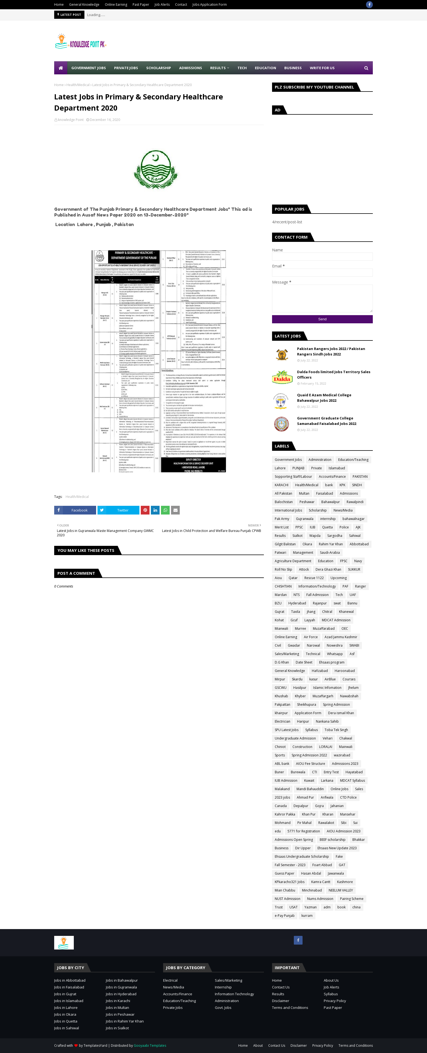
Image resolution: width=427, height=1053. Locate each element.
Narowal (313, 645)
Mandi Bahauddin (310, 789)
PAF (345, 586)
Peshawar (307, 502)
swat (337, 603)
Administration (320, 459)
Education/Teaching (353, 459)
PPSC (299, 527)
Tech (339, 594)
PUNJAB (298, 468)
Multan (304, 493)
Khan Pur (309, 814)
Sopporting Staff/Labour (293, 476)
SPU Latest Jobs (286, 730)
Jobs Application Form (210, 4)
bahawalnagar (354, 518)
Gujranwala (304, 518)
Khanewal (346, 611)
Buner (279, 772)
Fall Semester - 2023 (290, 865)
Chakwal (345, 738)
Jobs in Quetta (65, 1021)
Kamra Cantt (320, 881)
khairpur (281, 713)
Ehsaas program (331, 662)
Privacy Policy (335, 1000)
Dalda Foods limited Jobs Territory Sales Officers (333, 374)
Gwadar (294, 645)
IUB (312, 527)
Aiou (278, 578)
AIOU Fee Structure (310, 763)
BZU (278, 603)
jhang (311, 611)
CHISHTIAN (283, 586)
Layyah (309, 620)
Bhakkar (358, 839)
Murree (300, 628)
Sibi (343, 822)
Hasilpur (299, 687)
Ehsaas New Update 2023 (337, 848)
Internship (223, 987)
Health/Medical (78, 85)
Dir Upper (303, 848)
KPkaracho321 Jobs (289, 881)
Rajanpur (320, 603)
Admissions (349, 493)
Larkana (327, 780)
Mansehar (347, 814)
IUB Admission (286, 780)
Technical (313, 654)
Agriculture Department (293, 561)
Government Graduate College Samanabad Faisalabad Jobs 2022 (326, 421)
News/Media (343, 510)
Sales (359, 789)
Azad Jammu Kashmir (341, 637)
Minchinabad (312, 890)
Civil (278, 645)
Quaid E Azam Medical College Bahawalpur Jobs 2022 (324, 397)
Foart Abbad (322, 865)
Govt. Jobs (223, 1007)
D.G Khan (282, 662)
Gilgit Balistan (285, 544)
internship (328, 518)
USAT (293, 907)
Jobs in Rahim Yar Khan (125, 1021)
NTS (297, 594)
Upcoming (339, 578)
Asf (352, 654)
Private (316, 468)
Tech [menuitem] (242, 67)
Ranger (360, 586)
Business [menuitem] (293, 67)
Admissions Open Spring (294, 839)
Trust (279, 907)
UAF (353, 594)
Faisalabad (324, 493)
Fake (339, 856)
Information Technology (234, 993)
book (341, 907)
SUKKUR (354, 569)
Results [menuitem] (218, 67)
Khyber (300, 696)
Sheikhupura (306, 704)
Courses (349, 679)
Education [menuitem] (265, 67)
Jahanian (337, 806)
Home (59, 4)
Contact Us (281, 987)
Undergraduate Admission (295, 738)
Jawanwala (336, 873)
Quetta (327, 527)
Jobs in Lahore (66, 1007)
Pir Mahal (304, 822)
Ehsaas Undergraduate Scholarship (302, 856)
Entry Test (331, 772)
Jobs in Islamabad (68, 1000)
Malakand (282, 789)
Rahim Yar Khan (331, 544)
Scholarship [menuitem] (158, 67)
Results (280, 535)
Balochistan (284, 502)
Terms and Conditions (290, 1007)
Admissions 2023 (345, 763)
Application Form (308, 713)
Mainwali (345, 746)
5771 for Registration (304, 831)
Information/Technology (317, 586)
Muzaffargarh (323, 696)
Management (303, 552)
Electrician (282, 721)
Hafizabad (320, 670)
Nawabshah (349, 696)
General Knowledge (84, 4)
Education (325, 561)
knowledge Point (71, 119)
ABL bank (282, 763)
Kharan (327, 814)
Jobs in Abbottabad (70, 980)
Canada (281, 806)
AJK (358, 527)
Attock (304, 569)
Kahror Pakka (285, 814)
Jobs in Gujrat (65, 993)
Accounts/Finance (332, 476)
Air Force (311, 637)
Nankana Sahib (327, 721)
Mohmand (283, 822)
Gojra (319, 806)
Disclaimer (280, 1000)
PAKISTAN (360, 476)
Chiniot (280, 746)
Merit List (282, 527)
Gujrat (279, 611)
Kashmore (345, 881)
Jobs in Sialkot (117, 1027)
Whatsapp (335, 654)
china (356, 907)
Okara (307, 544)
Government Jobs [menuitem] (88, 67)
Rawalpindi (355, 502)
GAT (342, 865)
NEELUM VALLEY (341, 890)
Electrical (170, 980)
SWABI (354, 645)
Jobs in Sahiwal (66, 1027)
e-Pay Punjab (285, 915)
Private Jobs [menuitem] (126, 67)
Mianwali (281, 628)
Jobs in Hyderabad (121, 993)
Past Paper (141, 4)
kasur (313, 679)
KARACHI (281, 485)
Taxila (295, 611)
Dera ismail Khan (341, 713)
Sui (355, 822)
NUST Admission (287, 898)
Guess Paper (284, 873)
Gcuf (294, 620)
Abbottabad (359, 544)
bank (329, 485)
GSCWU (280, 687)
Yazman (310, 907)
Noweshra (335, 645)
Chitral (327, 611)
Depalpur (301, 806)
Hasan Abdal (311, 873)
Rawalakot (326, 822)
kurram (307, 915)
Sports (280, 755)
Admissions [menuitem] (190, 67)
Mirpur (280, 679)
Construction (302, 746)
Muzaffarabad (324, 628)
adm (327, 907)
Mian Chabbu (285, 890)
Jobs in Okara (65, 1014)
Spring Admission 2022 (309, 755)
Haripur (303, 721)
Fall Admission (317, 594)
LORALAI (325, 746)
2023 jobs (282, 797)
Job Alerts (162, 4)
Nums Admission (320, 898)
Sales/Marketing (287, 654)
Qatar (293, 578)
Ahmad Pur (305, 797)
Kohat (279, 620)
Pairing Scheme (352, 898)
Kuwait (309, 780)
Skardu (297, 679)
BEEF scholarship (333, 839)
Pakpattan (282, 704)
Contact (181, 4)
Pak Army (282, 518)
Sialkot (297, 535)
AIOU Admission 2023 (344, 831)
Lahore (280, 468)
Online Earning (116, 4)
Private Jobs (173, 1007)
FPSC (343, 561)
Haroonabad (345, 670)
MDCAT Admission (336, 620)
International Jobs (288, 510)
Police (344, 527)
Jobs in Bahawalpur (122, 980)
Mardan (281, 594)
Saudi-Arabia (330, 552)
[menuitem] (60, 67)
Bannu (352, 603)
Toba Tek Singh (336, 730)
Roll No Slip (283, 569)
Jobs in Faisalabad (69, 987)
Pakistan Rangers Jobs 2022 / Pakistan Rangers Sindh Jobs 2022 (331, 351)
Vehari (328, 738)
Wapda (315, 535)
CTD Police (348, 797)
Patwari (280, 552)
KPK (342, 485)
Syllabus (311, 730)
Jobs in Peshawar (120, 1014)
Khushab (281, 696)
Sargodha (334, 535)
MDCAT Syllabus (352, 780)
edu (278, 831)
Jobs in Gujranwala (121, 987)
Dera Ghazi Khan (328, 569)
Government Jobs (288, 459)
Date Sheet (304, 662)
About (258, 1045)
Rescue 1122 (314, 578)
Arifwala (327, 797)
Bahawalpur (330, 502)
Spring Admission (336, 704)
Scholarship (318, 510)
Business (281, 848)
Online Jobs (339, 789)
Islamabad (337, 468)
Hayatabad (354, 772)
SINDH (357, 485)
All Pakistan (283, 493)
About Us (331, 980)
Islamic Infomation (327, 687)
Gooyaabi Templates (150, 1045)
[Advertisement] (274, 41)
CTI (314, 772)
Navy (358, 561)
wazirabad (342, 755)
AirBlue (330, 679)
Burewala (298, 772)
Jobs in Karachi (118, 1000)
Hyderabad (297, 603)
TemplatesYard (95, 1045)
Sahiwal (355, 535)
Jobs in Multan (117, 1007)
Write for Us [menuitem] (322, 67)
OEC (344, 628)
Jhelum (353, 687)
